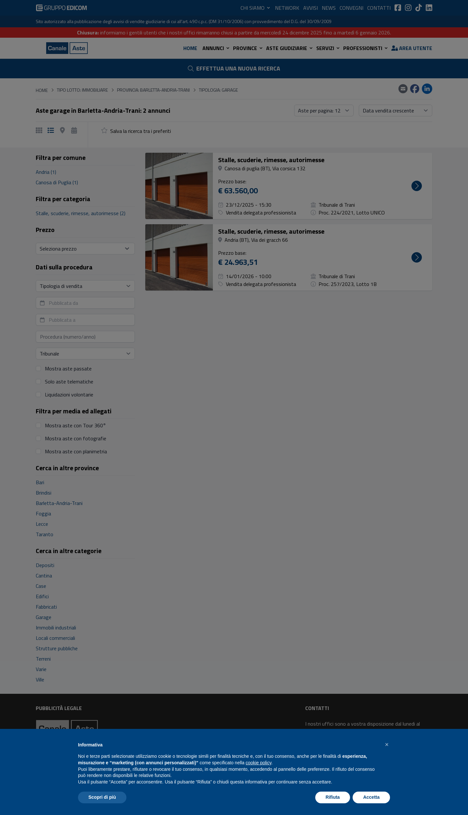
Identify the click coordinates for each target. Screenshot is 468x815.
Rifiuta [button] (333, 797)
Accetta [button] (371, 797)
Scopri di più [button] (102, 797)
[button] (387, 744)
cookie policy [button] (258, 762)
